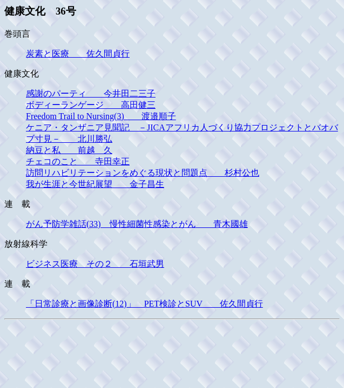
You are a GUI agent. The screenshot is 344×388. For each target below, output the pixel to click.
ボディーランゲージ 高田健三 (91, 104)
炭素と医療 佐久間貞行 (78, 53)
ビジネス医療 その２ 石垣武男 (95, 263)
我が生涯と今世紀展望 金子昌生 (95, 184)
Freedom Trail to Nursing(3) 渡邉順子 (101, 116)
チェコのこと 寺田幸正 (78, 161)
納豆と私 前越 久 (69, 150)
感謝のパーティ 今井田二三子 (91, 93)
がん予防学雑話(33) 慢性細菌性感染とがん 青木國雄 (137, 223)
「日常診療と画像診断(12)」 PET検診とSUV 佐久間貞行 (144, 303)
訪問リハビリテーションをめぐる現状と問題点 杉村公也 (142, 172)
